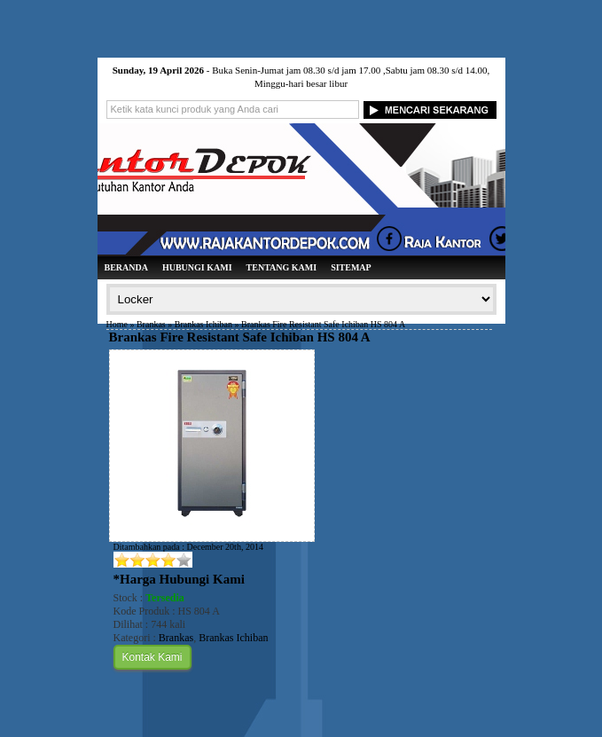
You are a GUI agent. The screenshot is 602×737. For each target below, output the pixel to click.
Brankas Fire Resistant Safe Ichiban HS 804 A (240, 337)
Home (117, 324)
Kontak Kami (152, 657)
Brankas (151, 324)
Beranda (126, 267)
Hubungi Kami (197, 267)
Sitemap (351, 267)
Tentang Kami (281, 267)
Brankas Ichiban (203, 324)
